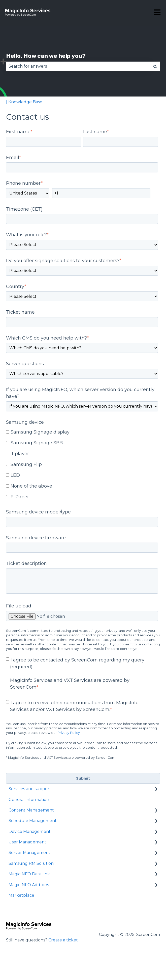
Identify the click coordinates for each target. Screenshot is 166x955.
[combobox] (78, 66)
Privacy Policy (68, 733)
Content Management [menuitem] (31, 810)
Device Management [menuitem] (30, 831)
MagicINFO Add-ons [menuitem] (29, 884)
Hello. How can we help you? (46, 55)
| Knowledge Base (24, 102)
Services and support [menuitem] (30, 788)
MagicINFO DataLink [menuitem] (29, 874)
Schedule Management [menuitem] (33, 820)
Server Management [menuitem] (29, 852)
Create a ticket (63, 940)
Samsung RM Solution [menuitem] (31, 863)
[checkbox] (82, 464)
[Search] (155, 66)
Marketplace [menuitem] (21, 895)
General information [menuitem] (29, 799)
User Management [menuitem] (27, 842)
